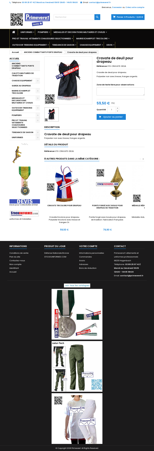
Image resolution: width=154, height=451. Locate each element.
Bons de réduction (87, 268)
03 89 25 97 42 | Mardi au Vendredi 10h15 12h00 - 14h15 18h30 (50, 2)
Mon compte (15, 264)
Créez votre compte (135, 7)
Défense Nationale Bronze (56, 253)
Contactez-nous (17, 260)
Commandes (85, 256)
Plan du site (14, 256)
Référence (102, 66)
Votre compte (88, 246)
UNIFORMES (26, 32)
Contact (120, 246)
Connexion (117, 7)
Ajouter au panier (111, 117)
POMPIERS (43, 32)
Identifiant (14, 268)
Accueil (14, 58)
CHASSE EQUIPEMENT (90, 44)
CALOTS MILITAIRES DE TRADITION (23, 74)
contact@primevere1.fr (100, 2)
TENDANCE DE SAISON (63, 44)
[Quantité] (111, 110)
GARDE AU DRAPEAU (21, 85)
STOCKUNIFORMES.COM (55, 256)
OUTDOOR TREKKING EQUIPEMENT (29, 44)
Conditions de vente (18, 253)
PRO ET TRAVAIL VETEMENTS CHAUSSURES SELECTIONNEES (41, 38)
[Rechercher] (77, 17)
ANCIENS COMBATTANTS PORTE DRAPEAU (23, 66)
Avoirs (82, 260)
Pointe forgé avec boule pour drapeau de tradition (107, 206)
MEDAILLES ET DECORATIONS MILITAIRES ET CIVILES (79, 32)
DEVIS (109, 44)
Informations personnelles (91, 253)
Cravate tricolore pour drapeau (64, 205)
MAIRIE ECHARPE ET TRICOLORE (92, 38)
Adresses (83, 264)
